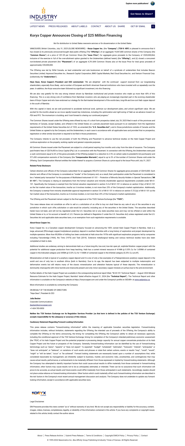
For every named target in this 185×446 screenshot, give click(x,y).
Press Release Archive (54, 435)
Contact (96, 26)
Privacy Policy (133, 435)
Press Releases (57, 26)
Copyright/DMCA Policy (114, 435)
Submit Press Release (74, 435)
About (39, 435)
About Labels (79, 26)
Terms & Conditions (94, 435)
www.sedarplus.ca (142, 280)
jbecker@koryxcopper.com (41, 305)
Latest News (37, 26)
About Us (110, 26)
